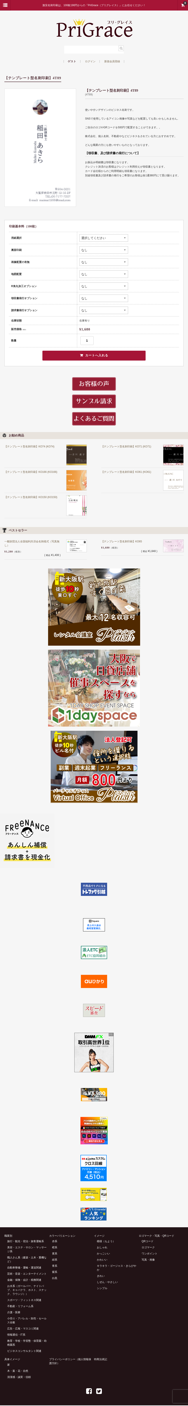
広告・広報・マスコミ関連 (23, 1329)
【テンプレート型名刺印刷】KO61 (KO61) (126, 472)
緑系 (54, 1260)
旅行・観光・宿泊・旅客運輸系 (25, 1241)
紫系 (54, 1272)
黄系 (54, 1254)
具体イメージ (12, 1359)
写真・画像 (148, 1260)
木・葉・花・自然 (17, 1371)
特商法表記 (100, 1359)
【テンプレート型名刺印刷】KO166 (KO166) (30, 472)
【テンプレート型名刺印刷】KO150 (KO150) (30, 497)
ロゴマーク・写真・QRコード (156, 1236)
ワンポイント (149, 1254)
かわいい (102, 1260)
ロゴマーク (148, 1248)
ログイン (90, 61)
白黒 (54, 1278)
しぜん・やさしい (107, 1282)
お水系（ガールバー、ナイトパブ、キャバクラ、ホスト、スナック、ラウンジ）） (27, 1290)
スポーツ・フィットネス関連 (24, 1300)
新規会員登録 (112, 61)
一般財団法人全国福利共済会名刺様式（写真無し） (31, 544)
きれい (101, 1276)
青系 (54, 1266)
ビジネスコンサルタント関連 (24, 1351)
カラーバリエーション (62, 1236)
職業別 (8, 1236)
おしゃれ (102, 1248)
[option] (40, 148)
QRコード (147, 1241)
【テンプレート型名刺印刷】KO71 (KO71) (126, 447)
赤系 (54, 1241)
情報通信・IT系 (16, 1335)
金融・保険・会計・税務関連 (24, 1280)
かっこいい (103, 1254)
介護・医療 (13, 1313)
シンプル (102, 1288)
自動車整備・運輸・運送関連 (24, 1268)
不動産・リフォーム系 (20, 1306)
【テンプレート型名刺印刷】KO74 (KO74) (29, 447)
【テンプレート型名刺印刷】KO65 (121, 542)
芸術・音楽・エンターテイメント (27, 1274)
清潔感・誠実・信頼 (19, 1377)
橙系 (54, 1248)
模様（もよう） (106, 1241)
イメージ (99, 1236)
